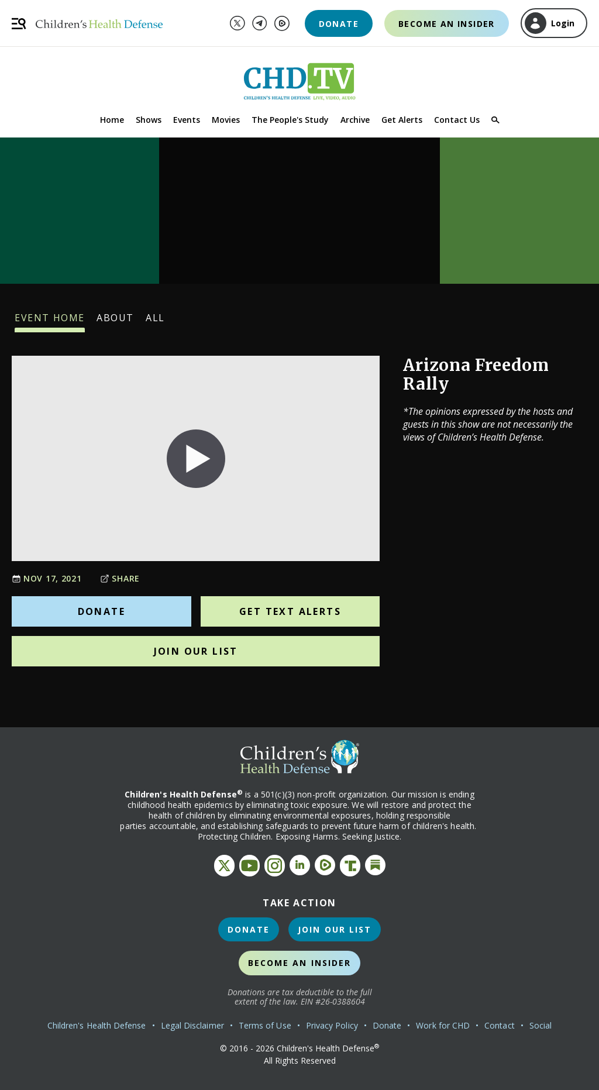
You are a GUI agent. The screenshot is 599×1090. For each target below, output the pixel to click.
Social (540, 1025)
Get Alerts (401, 119)
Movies (226, 119)
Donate (339, 23)
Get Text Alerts (290, 611)
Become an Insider (446, 23)
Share (120, 578)
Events (186, 119)
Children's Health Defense (96, 1025)
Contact (499, 1025)
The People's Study (290, 119)
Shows (148, 119)
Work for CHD (443, 1025)
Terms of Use (265, 1025)
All (155, 321)
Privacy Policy (332, 1025)
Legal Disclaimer (192, 1025)
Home (112, 119)
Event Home (50, 321)
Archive (355, 119)
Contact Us (457, 119)
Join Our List (196, 651)
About (115, 321)
